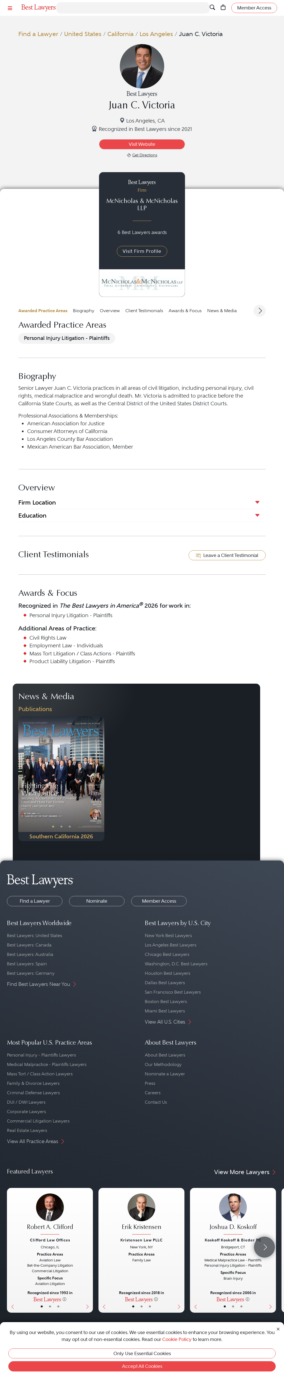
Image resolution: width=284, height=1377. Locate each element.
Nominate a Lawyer (165, 1073)
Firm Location (37, 502)
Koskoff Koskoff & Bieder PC (233, 1240)
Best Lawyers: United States (34, 935)
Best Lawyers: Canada (29, 945)
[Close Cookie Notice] (278, 1328)
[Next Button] (100, 778)
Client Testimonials (144, 310)
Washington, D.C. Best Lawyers (176, 963)
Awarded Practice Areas (42, 310)
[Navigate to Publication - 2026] (61, 778)
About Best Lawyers (165, 1055)
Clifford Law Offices (50, 1240)
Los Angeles (156, 33)
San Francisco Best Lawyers (173, 992)
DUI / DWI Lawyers (26, 1102)
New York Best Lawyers (168, 935)
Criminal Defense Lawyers (33, 1092)
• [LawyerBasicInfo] (41, 1306)
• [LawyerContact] (58, 1306)
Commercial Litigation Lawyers (38, 1121)
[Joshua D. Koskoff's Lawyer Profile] (233, 1214)
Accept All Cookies (142, 1366)
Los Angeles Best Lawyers (170, 945)
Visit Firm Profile (142, 251)
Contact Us (156, 1102)
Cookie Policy (177, 1339)
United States (83, 33)
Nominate (96, 901)
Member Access (159, 901)
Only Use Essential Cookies (142, 1353)
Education (32, 515)
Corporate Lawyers (26, 1111)
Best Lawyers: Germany (31, 973)
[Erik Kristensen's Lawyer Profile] (141, 1214)
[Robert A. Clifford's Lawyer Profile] (49, 1214)
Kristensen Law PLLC (141, 1240)
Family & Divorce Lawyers (33, 1083)
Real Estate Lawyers (27, 1130)
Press (150, 1083)
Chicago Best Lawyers (167, 954)
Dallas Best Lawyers (165, 982)
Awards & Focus (185, 310)
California (120, 33)
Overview (110, 310)
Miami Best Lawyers (165, 1011)
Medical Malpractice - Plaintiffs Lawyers (47, 1064)
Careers (153, 1092)
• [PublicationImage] (53, 826)
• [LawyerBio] (50, 1306)
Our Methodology (163, 1064)
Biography (83, 310)
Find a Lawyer (38, 33)
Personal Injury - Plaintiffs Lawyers (41, 1055)
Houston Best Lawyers (167, 973)
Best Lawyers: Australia (30, 954)
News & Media (222, 310)
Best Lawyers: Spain (27, 963)
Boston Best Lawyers (166, 1001)
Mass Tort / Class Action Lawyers (40, 1073)
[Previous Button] (22, 778)
